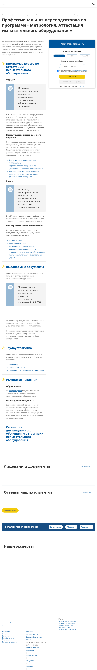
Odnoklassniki (32, 655)
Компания (6, 631)
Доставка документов (9, 642)
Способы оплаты (8, 638)
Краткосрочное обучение (67, 621)
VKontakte (30, 650)
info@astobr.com (33, 647)
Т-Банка (81, 86)
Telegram (30, 661)
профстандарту (15, 391)
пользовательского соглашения (79, 70)
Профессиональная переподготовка (66, 626)
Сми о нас (5, 636)
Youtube (29, 666)
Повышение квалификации (68, 623)
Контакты (30, 631)
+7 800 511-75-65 (33, 634)
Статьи (4, 634)
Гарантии (5, 640)
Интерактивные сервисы (67, 629)
